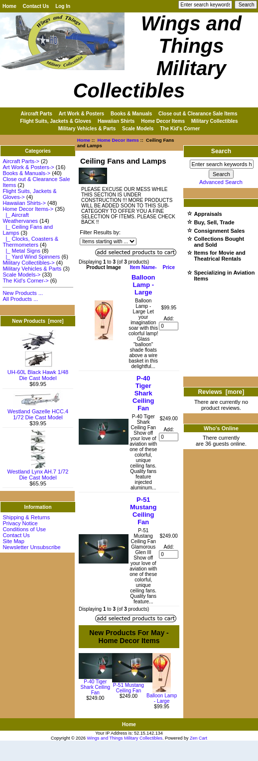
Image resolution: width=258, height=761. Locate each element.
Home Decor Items (117, 140)
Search (221, 151)
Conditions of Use (24, 529)
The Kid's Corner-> (25, 281)
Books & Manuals (131, 113)
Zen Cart (198, 738)
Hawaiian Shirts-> (24, 203)
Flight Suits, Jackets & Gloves (55, 121)
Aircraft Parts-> (20, 161)
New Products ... (22, 293)
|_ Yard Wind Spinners (31, 257)
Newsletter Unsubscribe (31, 547)
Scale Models (137, 128)
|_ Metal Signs (21, 251)
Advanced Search (221, 182)
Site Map (13, 541)
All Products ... (20, 299)
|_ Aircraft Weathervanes (20, 218)
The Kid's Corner (180, 128)
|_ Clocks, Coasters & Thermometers (30, 242)
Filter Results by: (100, 232)
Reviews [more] (221, 391)
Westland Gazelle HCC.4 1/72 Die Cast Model (37, 411)
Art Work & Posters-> (28, 167)
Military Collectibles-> (28, 263)
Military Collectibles (214, 121)
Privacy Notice (19, 523)
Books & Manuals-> (26, 173)
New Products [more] (37, 321)
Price (168, 267)
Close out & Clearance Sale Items (197, 113)
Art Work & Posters (82, 113)
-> (27, 209)
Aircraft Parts (36, 113)
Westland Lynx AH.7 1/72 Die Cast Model (38, 472)
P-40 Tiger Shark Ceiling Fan (143, 393)
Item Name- (143, 267)
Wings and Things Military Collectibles (124, 738)
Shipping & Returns (26, 517)
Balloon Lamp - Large (143, 285)
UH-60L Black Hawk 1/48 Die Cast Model (37, 372)
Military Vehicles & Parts (87, 128)
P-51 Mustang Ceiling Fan (143, 511)
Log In (62, 6)
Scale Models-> (21, 275)
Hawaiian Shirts (116, 121)
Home (9, 6)
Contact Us (36, 6)
